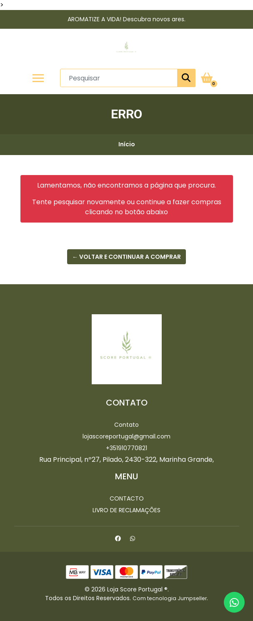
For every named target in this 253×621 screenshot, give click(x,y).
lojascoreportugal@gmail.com (126, 436)
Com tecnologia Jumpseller (170, 598)
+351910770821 (126, 448)
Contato (126, 425)
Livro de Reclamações (126, 510)
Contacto (127, 498)
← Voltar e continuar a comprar (126, 257)
